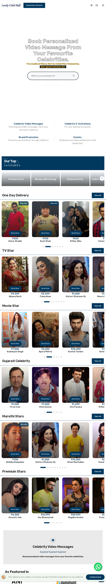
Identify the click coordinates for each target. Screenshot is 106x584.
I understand (95, 577)
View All (98, 195)
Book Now (15, 233)
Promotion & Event (34, 5)
